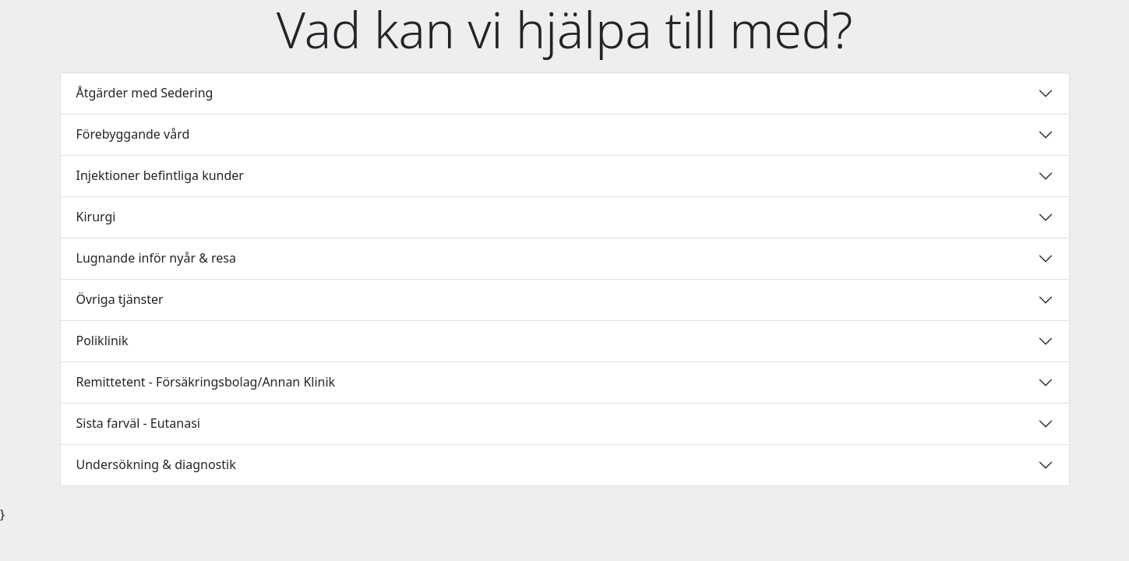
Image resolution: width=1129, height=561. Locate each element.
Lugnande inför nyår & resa (156, 257)
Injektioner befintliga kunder (160, 175)
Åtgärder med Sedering (144, 92)
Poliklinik (102, 340)
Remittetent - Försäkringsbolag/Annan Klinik (206, 381)
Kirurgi (96, 216)
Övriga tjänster (120, 299)
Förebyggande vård (133, 134)
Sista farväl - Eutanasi (138, 423)
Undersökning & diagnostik (156, 464)
